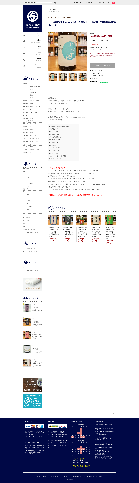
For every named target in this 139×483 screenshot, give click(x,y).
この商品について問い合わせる (103, 65)
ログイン (90, 2)
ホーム (38, 476)
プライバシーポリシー (65, 476)
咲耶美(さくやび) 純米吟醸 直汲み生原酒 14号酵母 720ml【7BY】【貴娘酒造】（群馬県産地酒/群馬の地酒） (110, 233)
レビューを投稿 (96, 73)
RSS (97, 476)
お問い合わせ (54, 476)
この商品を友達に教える (98, 75)
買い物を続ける (96, 78)
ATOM (100, 476)
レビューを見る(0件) (97, 70)
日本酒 (54, 9)
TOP (49, 9)
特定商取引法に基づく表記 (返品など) (99, 47)
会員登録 (98, 2)
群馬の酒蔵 (56, 11)
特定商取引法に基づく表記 (87, 476)
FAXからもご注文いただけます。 (98, 50)
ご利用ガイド (75, 476)
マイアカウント (80, 2)
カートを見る (110, 2)
